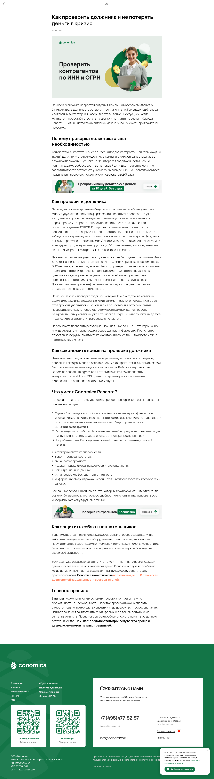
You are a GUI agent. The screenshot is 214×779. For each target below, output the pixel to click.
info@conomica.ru (113, 738)
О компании (17, 683)
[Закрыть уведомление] (207, 750)
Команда (15, 687)
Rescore (15, 695)
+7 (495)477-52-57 (119, 718)
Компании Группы (20, 691)
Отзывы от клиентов (49, 691)
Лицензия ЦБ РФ (47, 696)
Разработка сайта (102, 766)
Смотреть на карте (166, 731)
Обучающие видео (48, 683)
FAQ (13, 700)
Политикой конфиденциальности (157, 759)
